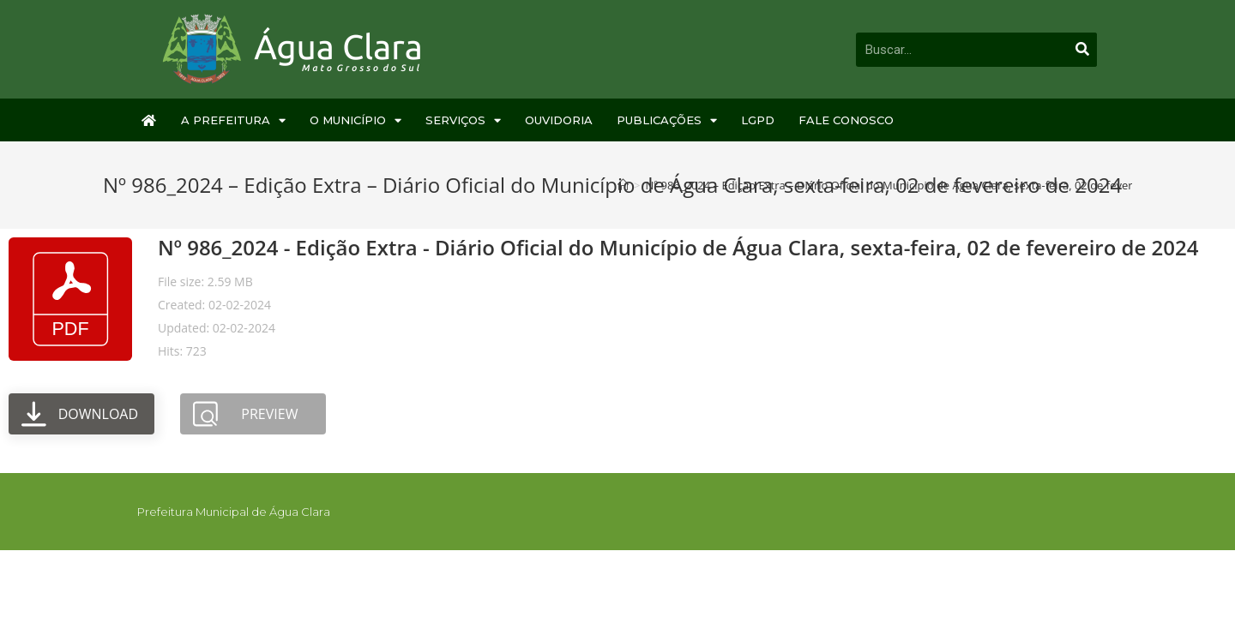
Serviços (463, 120)
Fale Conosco (846, 120)
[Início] (623, 185)
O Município (355, 120)
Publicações (667, 120)
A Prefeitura (233, 120)
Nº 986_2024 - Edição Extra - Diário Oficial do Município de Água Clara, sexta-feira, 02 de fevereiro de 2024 (678, 247)
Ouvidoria (559, 120)
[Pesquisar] (1082, 50)
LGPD (757, 120)
